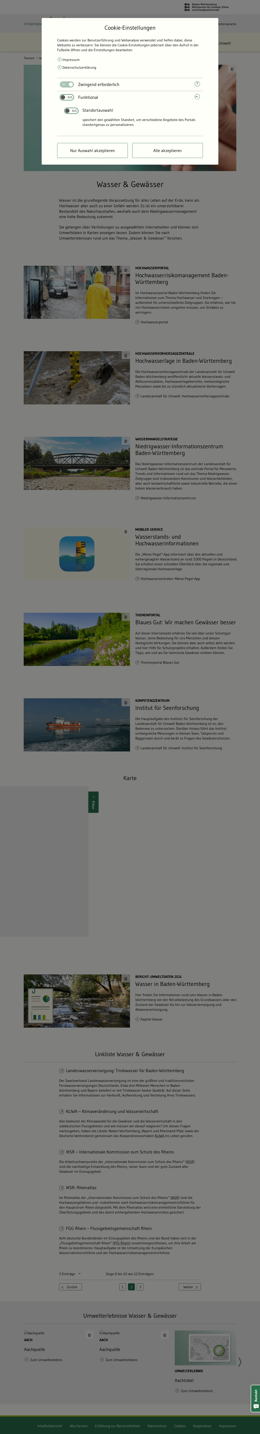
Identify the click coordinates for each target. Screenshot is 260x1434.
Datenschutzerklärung (79, 67)
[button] (255, 1398)
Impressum (71, 59)
